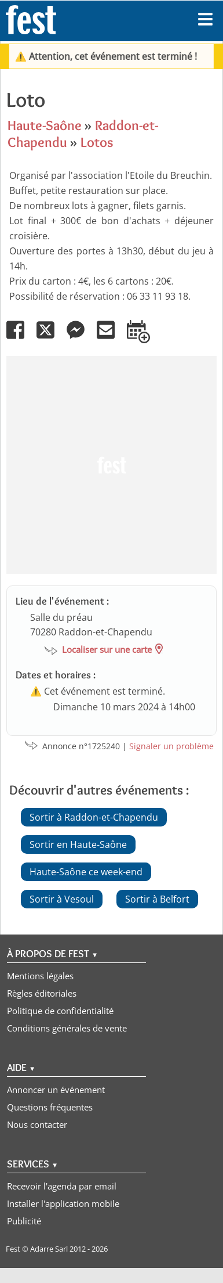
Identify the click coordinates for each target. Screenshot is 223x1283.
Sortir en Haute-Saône (78, 844)
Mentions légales (40, 976)
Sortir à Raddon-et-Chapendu (94, 817)
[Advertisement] (108, 465)
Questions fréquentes (50, 1107)
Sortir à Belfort (157, 899)
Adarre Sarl (49, 1249)
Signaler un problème (171, 746)
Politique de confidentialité (60, 1010)
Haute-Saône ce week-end (86, 871)
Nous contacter (37, 1124)
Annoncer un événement (56, 1089)
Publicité (24, 1221)
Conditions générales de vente (67, 1028)
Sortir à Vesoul (62, 899)
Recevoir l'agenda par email (61, 1186)
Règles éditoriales (41, 993)
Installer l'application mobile (63, 1203)
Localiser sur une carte (107, 649)
